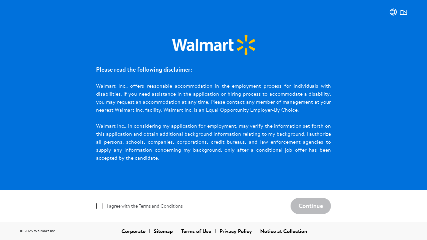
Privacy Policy (236, 231)
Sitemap (163, 231)
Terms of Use (196, 231)
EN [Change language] (398, 12)
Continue (311, 206)
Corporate (133, 231)
